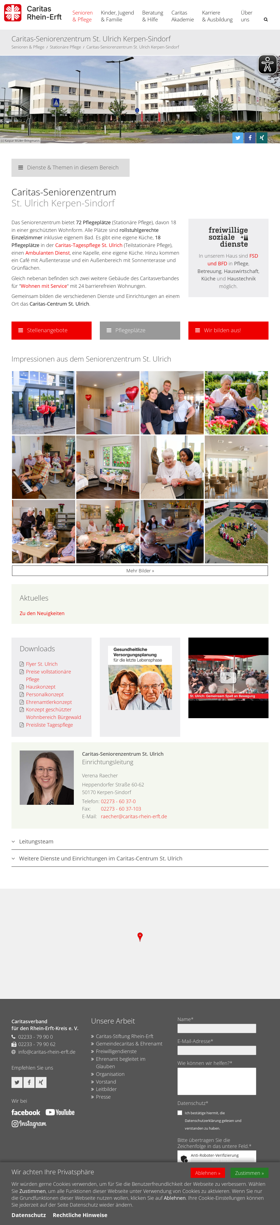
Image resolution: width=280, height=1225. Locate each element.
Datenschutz (28, 1215)
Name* (185, 1019)
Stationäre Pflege (65, 47)
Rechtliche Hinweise (80, 1215)
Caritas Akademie (182, 16)
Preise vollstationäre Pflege (45, 675)
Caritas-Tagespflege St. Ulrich (88, 245)
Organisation (108, 1074)
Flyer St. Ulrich (39, 664)
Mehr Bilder (138, 570)
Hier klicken (223, 1160)
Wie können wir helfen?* (204, 1063)
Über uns (246, 16)
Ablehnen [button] (206, 1172)
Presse (101, 1097)
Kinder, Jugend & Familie (117, 16)
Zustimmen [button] (247, 1172)
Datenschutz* (192, 1103)
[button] (266, 19)
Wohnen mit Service (44, 286)
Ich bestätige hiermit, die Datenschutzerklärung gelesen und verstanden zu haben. (213, 1120)
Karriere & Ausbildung (217, 16)
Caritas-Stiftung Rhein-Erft (122, 1036)
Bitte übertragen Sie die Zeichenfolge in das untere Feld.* (214, 1143)
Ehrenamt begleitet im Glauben (118, 1062)
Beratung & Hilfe (152, 16)
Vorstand (103, 1082)
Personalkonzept (42, 694)
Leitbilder (104, 1089)
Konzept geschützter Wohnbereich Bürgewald (50, 713)
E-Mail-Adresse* (195, 1041)
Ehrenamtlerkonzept (46, 702)
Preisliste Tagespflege (46, 725)
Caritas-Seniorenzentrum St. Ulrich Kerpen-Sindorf (132, 47)
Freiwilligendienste (114, 1051)
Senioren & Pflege (82, 16)
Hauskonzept (38, 687)
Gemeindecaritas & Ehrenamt (126, 1044)
